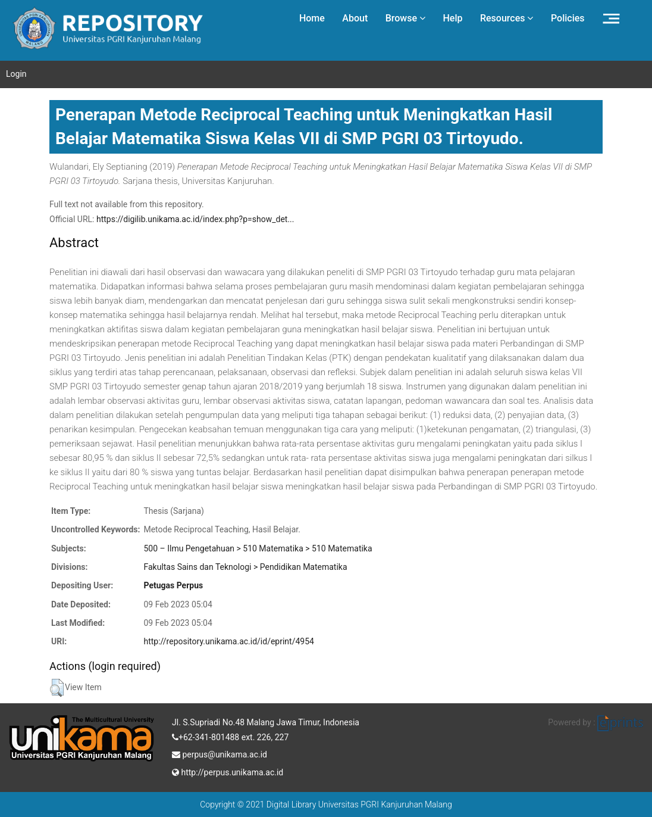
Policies (568, 18)
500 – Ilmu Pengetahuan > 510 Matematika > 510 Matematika (257, 548)
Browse (405, 18)
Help (452, 18)
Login (16, 74)
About (355, 18)
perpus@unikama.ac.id (219, 753)
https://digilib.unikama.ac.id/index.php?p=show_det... (195, 219)
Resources (507, 18)
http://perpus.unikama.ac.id (227, 771)
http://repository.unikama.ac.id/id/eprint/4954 (228, 641)
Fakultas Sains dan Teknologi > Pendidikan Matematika (245, 567)
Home (312, 18)
